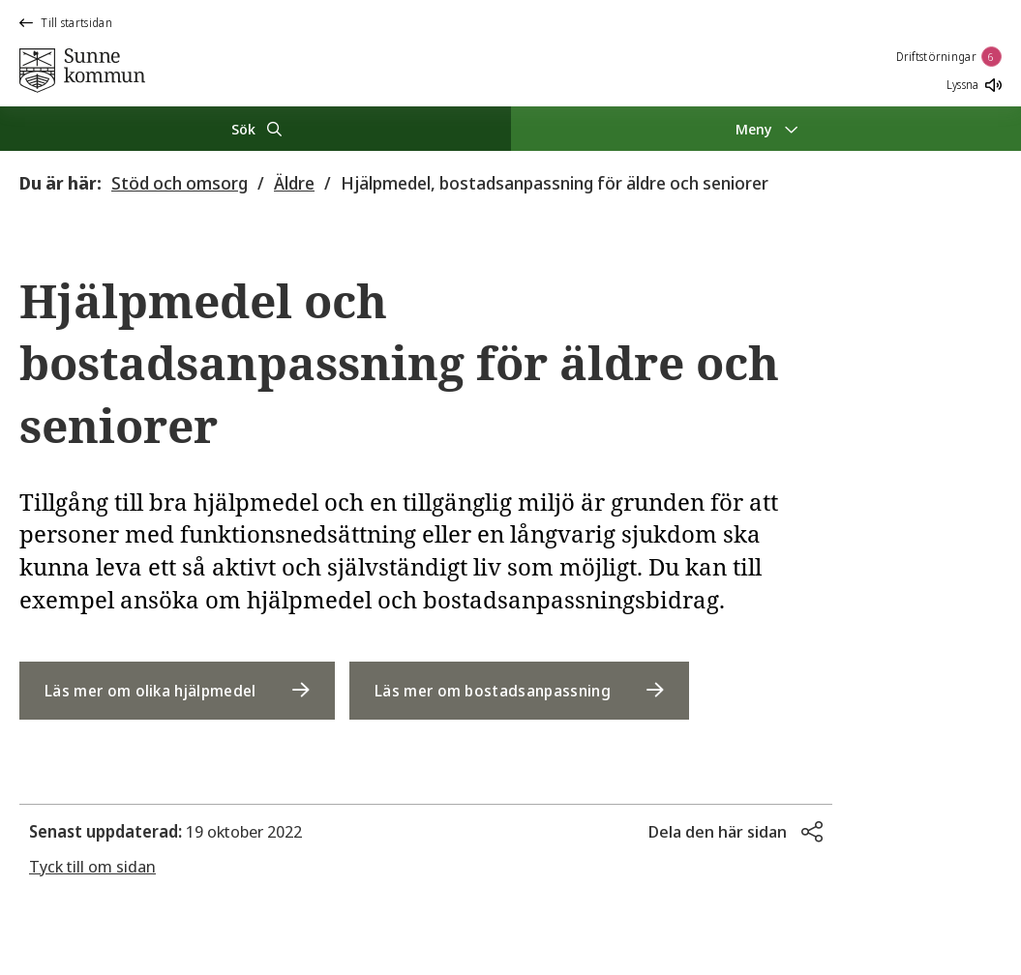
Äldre (294, 182)
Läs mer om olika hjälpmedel (150, 690)
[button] (735, 831)
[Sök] (255, 128)
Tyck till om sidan (92, 866)
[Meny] (766, 128)
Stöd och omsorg (179, 182)
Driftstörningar (949, 56)
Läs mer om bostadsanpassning (493, 690)
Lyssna (974, 84)
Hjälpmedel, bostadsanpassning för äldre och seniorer (554, 182)
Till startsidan (65, 23)
